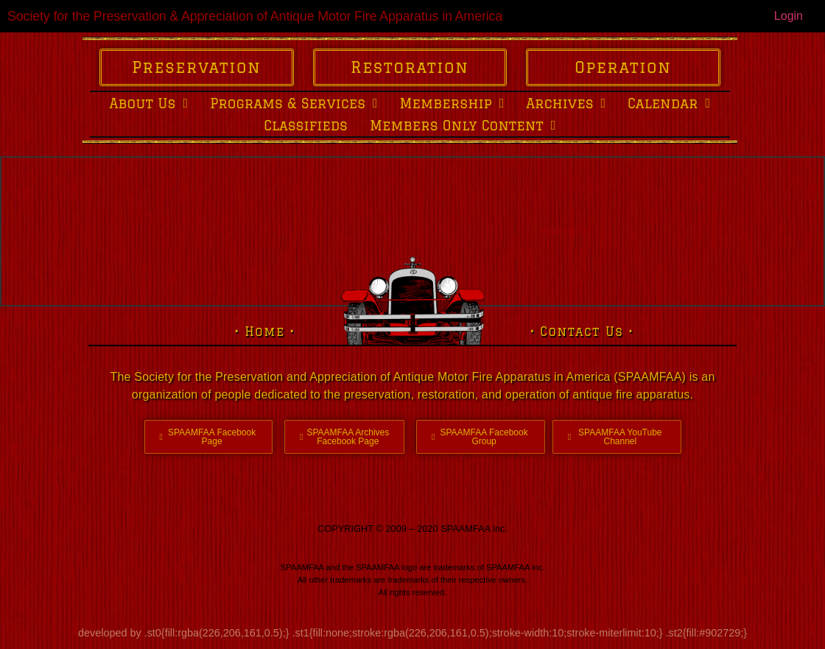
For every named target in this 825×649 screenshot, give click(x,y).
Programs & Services (294, 103)
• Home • (265, 331)
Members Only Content (462, 125)
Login (788, 16)
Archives (565, 103)
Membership (452, 103)
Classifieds (306, 125)
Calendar (669, 103)
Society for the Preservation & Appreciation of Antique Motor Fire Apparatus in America (254, 16)
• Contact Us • (581, 331)
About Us (148, 103)
